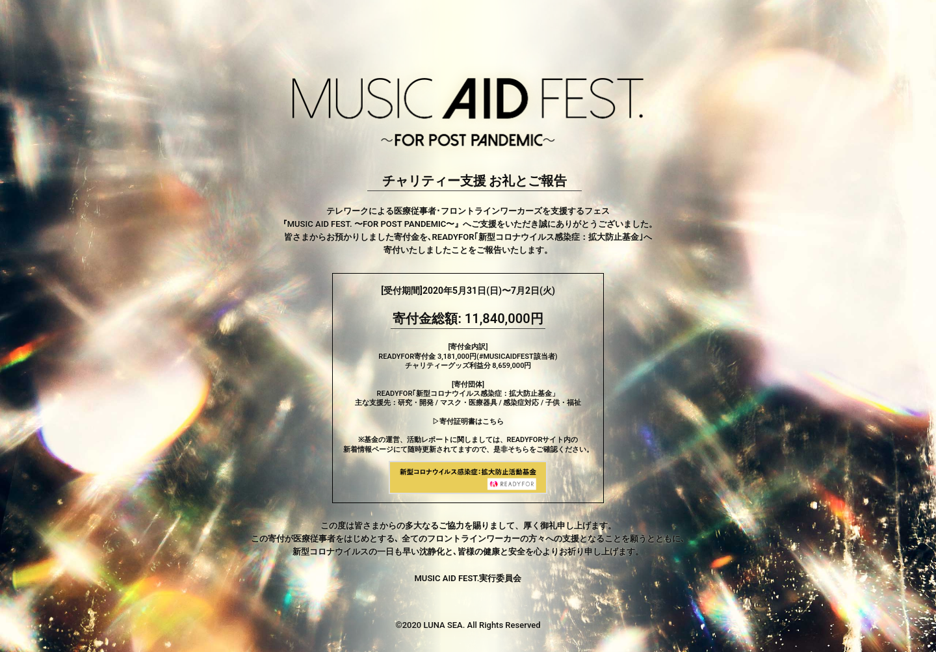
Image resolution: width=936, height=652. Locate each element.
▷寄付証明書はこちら (468, 421)
